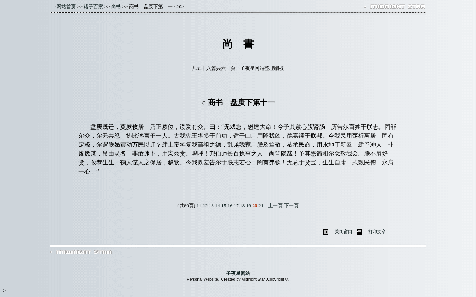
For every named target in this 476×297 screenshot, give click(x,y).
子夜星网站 (238, 273)
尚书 (116, 6)
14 (217, 205)
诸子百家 (93, 6)
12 (205, 205)
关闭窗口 (344, 231)
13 (211, 205)
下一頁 (291, 205)
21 (260, 205)
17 (236, 205)
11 (199, 205)
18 (242, 205)
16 (230, 205)
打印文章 (377, 231)
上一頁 (275, 205)
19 (248, 205)
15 (223, 205)
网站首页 (66, 6)
